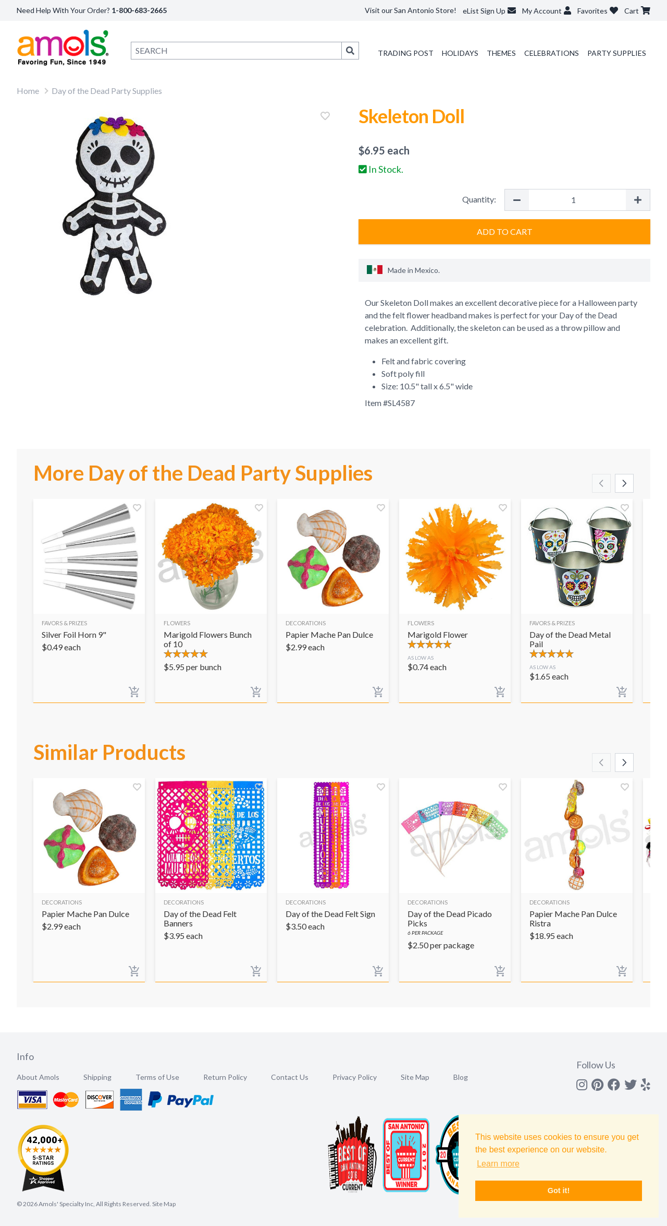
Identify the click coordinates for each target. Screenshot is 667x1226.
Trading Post (406, 53)
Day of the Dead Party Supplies (107, 91)
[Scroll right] (624, 483)
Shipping (97, 1077)
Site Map (415, 1077)
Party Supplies (616, 53)
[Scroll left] (601, 483)
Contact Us (289, 1077)
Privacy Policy (354, 1077)
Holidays (460, 53)
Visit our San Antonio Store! (410, 10)
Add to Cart (505, 231)
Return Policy (225, 1077)
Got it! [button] (559, 1190)
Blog (460, 1077)
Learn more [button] (498, 1163)
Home (28, 91)
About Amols (38, 1077)
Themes (501, 53)
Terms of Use (157, 1077)
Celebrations (551, 53)
